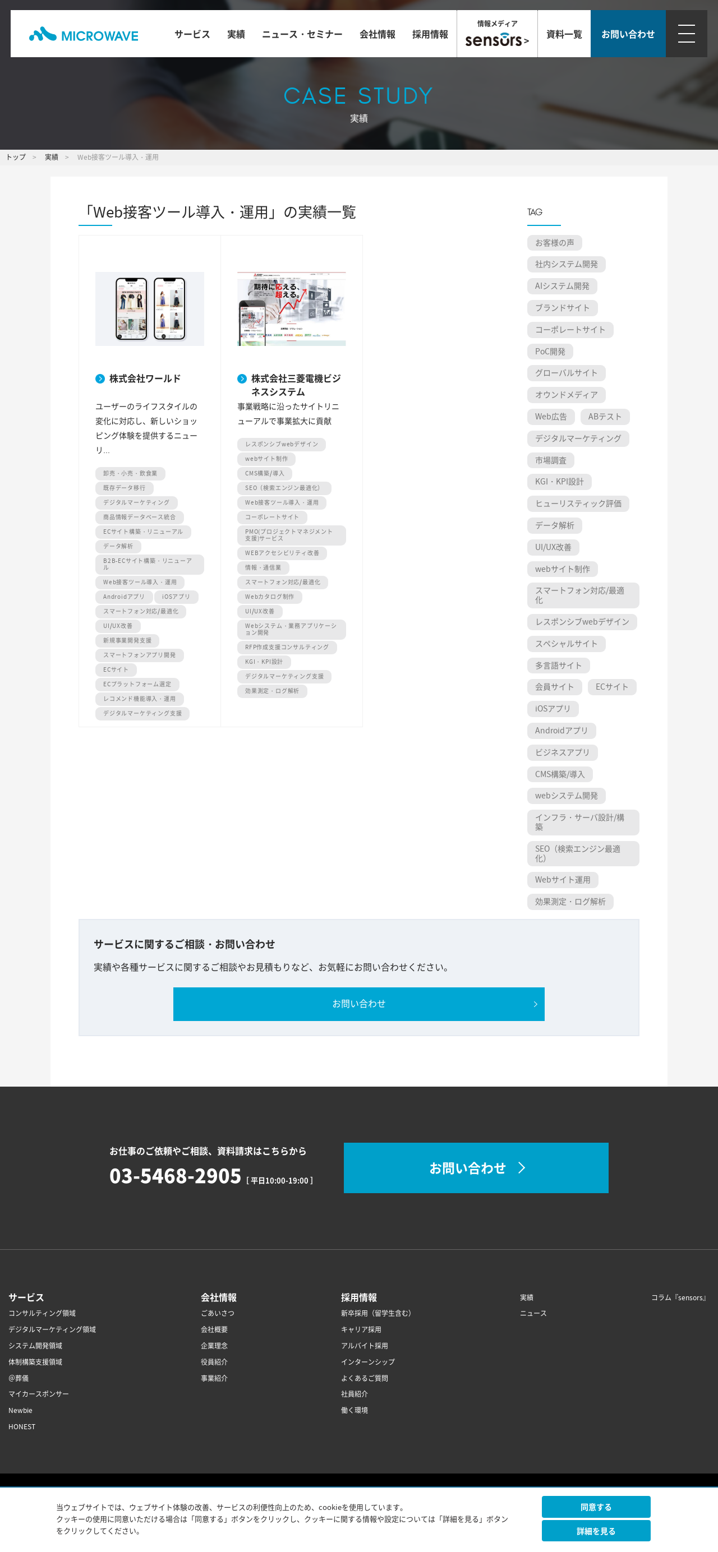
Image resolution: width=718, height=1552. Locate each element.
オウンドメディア (566, 395)
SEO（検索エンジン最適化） (284, 488)
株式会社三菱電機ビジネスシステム (296, 383)
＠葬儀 (18, 1378)
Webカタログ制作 (269, 597)
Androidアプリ (124, 597)
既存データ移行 (124, 488)
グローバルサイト (566, 373)
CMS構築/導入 (264, 473)
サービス (192, 33)
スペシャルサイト (566, 644)
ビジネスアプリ (562, 752)
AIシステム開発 (562, 286)
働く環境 (354, 1410)
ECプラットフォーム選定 (137, 684)
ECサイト (116, 669)
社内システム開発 (566, 264)
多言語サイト (558, 665)
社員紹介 (354, 1394)
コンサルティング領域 (42, 1313)
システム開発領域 (35, 1346)
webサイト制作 (266, 459)
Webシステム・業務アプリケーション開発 (291, 629)
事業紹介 (214, 1378)
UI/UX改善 (118, 626)
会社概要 (214, 1329)
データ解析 (118, 546)
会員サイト (554, 687)
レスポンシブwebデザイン (281, 444)
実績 (236, 33)
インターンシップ (368, 1362)
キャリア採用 (361, 1329)
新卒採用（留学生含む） (378, 1313)
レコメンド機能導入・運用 (139, 699)
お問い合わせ (359, 1003)
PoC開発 (550, 352)
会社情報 (377, 33)
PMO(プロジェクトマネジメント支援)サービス (289, 535)
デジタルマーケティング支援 (142, 713)
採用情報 (430, 33)
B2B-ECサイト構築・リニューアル (147, 564)
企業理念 (214, 1346)
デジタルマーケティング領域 (52, 1329)
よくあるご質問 (364, 1378)
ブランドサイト (562, 308)
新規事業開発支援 (127, 640)
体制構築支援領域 (35, 1362)
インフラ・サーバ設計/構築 (579, 822)
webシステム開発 (566, 796)
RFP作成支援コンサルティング (287, 647)
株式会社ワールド (145, 378)
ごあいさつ (217, 1313)
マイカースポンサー (38, 1394)
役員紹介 (214, 1362)
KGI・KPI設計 (264, 662)
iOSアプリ (176, 597)
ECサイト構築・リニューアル (143, 531)
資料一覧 (564, 33)
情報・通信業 (263, 567)
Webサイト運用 (563, 880)
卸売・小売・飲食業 (130, 473)
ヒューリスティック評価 (578, 503)
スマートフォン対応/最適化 (140, 611)
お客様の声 (554, 243)
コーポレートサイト (272, 517)
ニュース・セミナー (302, 33)
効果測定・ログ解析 (272, 691)
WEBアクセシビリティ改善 (282, 553)
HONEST (21, 1426)
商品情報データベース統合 (139, 517)
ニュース (533, 1313)
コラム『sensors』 (680, 1298)
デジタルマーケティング (136, 502)
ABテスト (605, 417)
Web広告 (551, 417)
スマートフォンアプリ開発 (139, 655)
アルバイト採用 (364, 1346)
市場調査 (551, 460)
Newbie (20, 1410)
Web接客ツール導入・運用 (140, 582)
